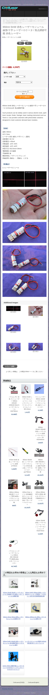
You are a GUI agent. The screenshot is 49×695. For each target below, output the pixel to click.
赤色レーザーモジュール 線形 (11, 37)
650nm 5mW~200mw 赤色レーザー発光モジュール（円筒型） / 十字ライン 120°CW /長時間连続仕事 (35, 594)
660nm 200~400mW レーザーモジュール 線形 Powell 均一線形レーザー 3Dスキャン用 (40, 466)
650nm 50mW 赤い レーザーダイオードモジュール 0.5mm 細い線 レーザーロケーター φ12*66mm (27, 466)
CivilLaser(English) (28, 4)
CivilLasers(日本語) (15, 4)
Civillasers (27, 693)
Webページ (29, 371)
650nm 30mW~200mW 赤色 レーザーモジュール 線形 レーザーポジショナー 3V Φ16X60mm (40, 433)
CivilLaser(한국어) (41, 4)
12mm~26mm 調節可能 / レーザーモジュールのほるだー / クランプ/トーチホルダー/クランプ (13, 667)
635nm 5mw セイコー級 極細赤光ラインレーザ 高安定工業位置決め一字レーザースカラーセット (27, 498)
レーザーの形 (8, 77)
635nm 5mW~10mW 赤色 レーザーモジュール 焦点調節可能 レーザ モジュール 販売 (13, 643)
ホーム (5, 19)
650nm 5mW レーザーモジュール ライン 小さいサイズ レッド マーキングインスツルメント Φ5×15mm (27, 403)
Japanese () (41, 8)
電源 (5, 82)
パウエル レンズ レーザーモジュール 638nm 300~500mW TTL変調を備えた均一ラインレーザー (14, 557)
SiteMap (33, 693)
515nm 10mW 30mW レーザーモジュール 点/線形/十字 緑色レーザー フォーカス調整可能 (13, 594)
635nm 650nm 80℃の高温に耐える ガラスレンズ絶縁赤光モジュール (40, 496)
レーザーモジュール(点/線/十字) (18, 19)
